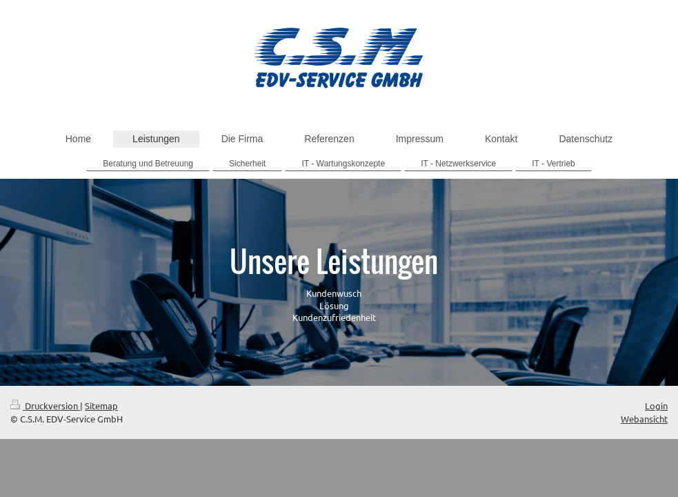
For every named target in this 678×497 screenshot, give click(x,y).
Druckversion (45, 405)
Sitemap (101, 405)
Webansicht (644, 419)
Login (656, 405)
